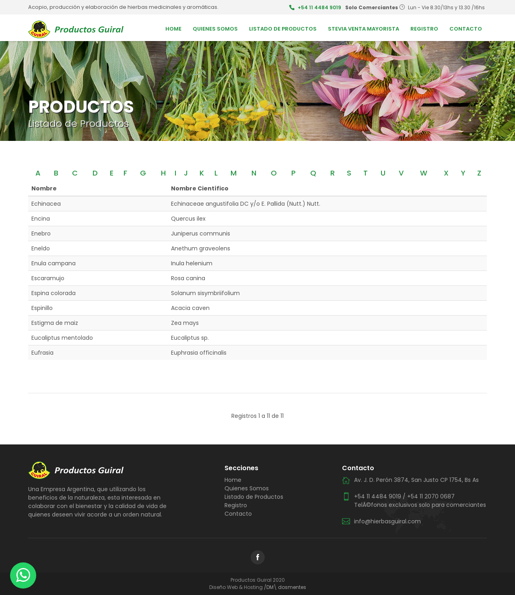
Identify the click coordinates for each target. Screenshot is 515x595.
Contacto (465, 29)
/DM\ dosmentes (285, 587)
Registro (424, 29)
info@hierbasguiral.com (387, 521)
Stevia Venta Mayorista (363, 29)
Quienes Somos (215, 29)
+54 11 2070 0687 (431, 496)
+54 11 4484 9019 (319, 7)
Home (173, 29)
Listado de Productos (283, 29)
